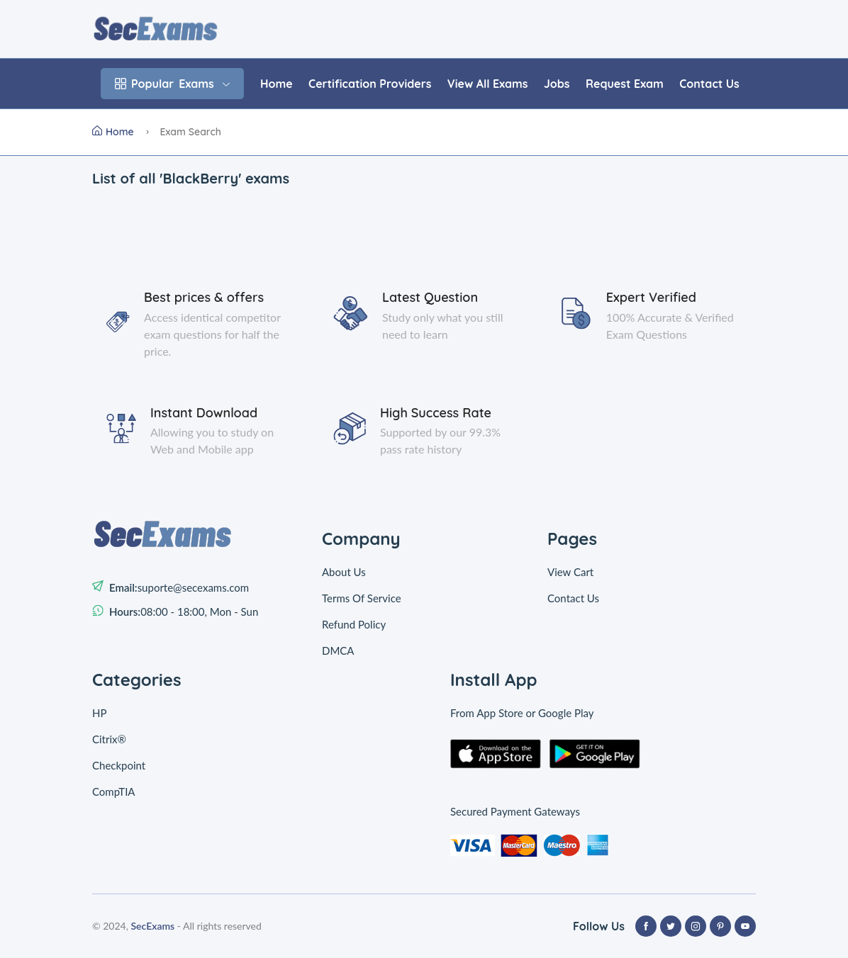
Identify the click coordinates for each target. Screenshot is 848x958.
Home (276, 84)
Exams (172, 83)
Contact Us (709, 84)
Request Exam (625, 84)
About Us (344, 571)
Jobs (557, 84)
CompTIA (113, 791)
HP (99, 712)
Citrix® (109, 739)
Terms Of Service (361, 598)
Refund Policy (354, 624)
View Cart (570, 571)
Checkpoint (118, 765)
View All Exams (487, 84)
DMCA (338, 650)
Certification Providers (369, 84)
